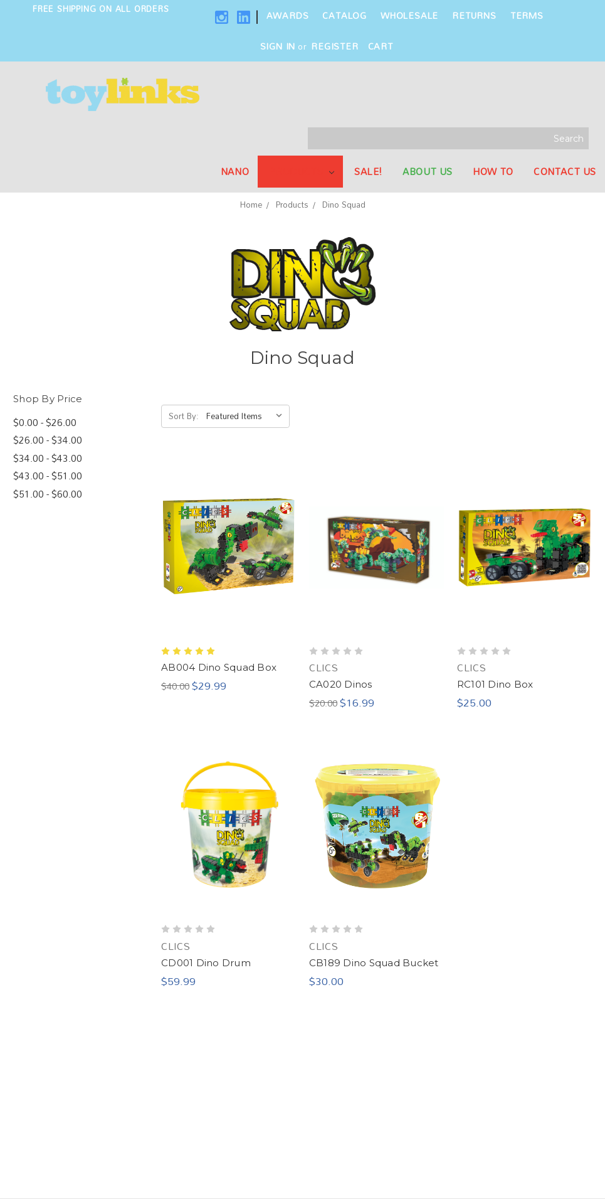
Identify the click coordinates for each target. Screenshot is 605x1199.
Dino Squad (344, 204)
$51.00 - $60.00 (47, 494)
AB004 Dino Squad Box (218, 667)
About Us (427, 171)
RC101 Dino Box (495, 684)
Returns (474, 15)
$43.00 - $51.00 (47, 476)
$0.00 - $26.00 (44, 422)
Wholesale (409, 15)
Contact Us (565, 171)
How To (493, 171)
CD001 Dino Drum (206, 963)
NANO (235, 171)
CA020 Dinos (340, 684)
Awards (287, 15)
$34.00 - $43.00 (47, 458)
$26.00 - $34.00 (47, 440)
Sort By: (184, 416)
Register (334, 46)
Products (301, 171)
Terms (527, 15)
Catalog (344, 15)
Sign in (278, 46)
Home (251, 204)
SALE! (368, 171)
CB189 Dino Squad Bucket (374, 963)
